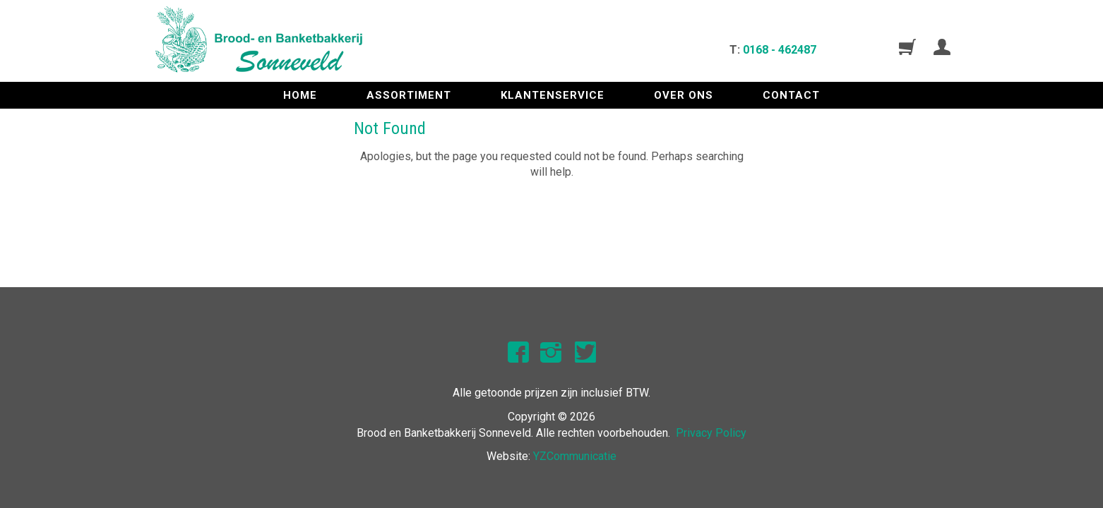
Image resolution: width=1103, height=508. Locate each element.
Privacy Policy (711, 433)
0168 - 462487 (779, 49)
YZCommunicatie (574, 456)
